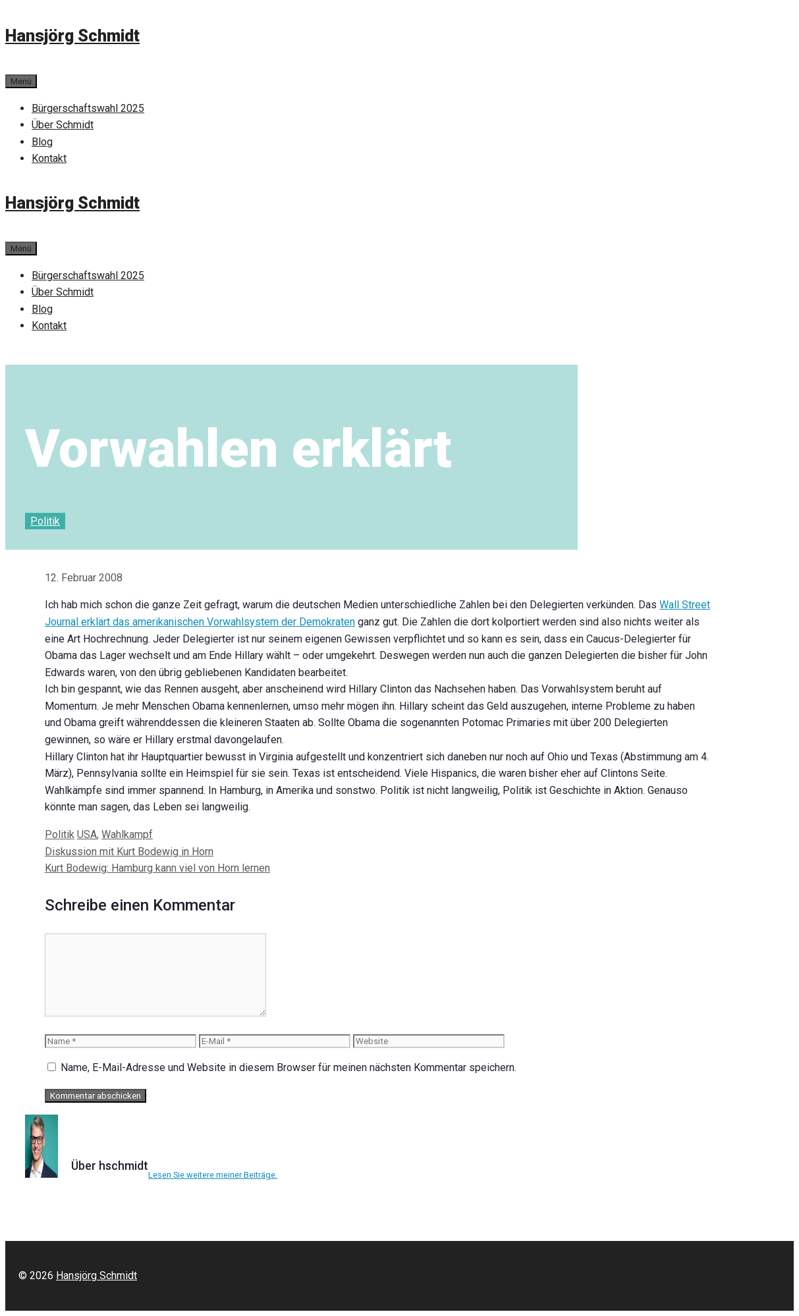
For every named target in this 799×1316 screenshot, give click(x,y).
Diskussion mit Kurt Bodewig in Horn (129, 851)
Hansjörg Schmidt (72, 35)
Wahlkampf (127, 834)
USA (87, 834)
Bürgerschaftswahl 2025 (88, 108)
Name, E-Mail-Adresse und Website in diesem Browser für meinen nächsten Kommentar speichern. (288, 1067)
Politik (45, 521)
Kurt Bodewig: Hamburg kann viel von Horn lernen (157, 868)
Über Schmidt (63, 124)
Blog (42, 142)
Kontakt (49, 158)
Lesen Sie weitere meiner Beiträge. (212, 1175)
